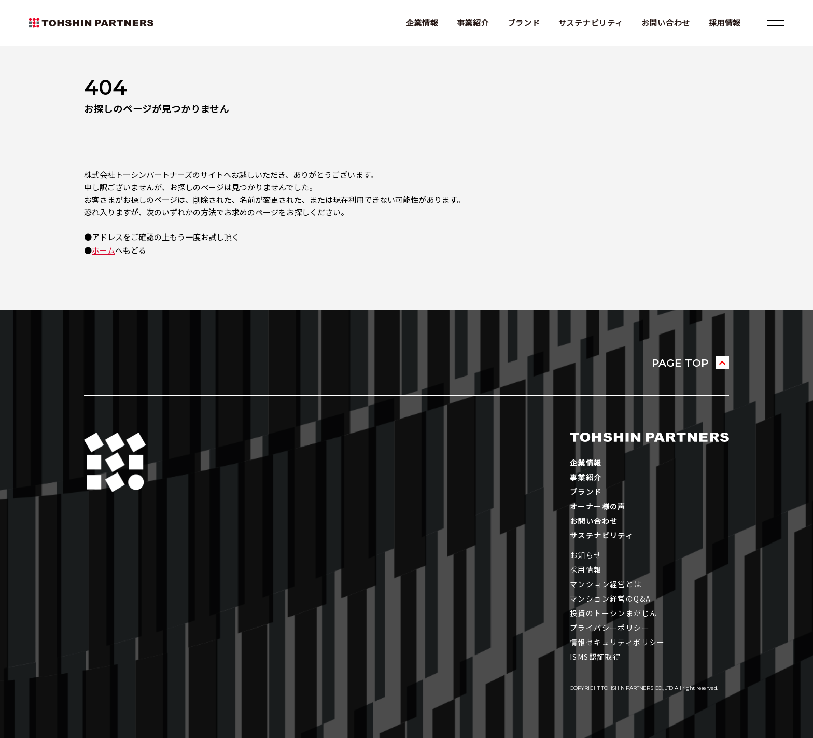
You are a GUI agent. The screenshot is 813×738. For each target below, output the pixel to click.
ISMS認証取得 (595, 656)
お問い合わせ (666, 22)
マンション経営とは (606, 584)
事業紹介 (473, 22)
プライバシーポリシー (610, 627)
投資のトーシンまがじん (613, 613)
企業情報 (422, 22)
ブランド (524, 22)
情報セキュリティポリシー (617, 642)
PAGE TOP (680, 363)
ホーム (103, 250)
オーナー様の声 (598, 506)
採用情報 (724, 22)
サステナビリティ (590, 22)
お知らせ (586, 555)
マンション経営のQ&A (610, 598)
